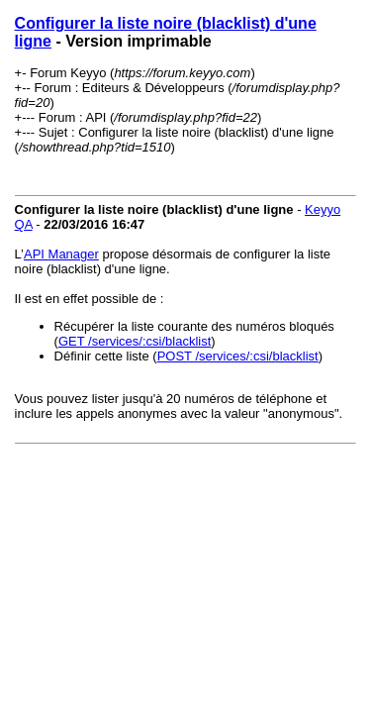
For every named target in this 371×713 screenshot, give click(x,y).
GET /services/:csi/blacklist (134, 341)
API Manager (61, 254)
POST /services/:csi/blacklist (238, 356)
